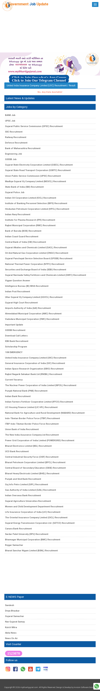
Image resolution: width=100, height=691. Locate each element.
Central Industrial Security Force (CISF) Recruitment (31, 457)
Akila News (10, 633)
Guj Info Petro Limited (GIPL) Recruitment (26, 484)
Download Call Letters (16, 335)
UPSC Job (10, 120)
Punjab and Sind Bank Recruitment (23, 479)
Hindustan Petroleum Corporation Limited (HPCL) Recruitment (37, 209)
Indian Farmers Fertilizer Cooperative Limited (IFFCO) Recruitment (39, 401)
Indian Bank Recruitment (18, 396)
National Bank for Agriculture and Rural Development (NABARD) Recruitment (45, 413)
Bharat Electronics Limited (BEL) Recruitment (28, 446)
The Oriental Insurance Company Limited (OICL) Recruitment (36, 517)
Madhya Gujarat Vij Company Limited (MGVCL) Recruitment (35, 181)
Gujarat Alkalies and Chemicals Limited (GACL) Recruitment (36, 247)
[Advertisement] (50, 31)
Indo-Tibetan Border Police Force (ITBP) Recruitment (32, 418)
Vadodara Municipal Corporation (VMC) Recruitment (32, 319)
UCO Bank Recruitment (17, 451)
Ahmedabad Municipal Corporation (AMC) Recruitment (33, 313)
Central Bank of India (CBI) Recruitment (25, 242)
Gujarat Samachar (14, 616)
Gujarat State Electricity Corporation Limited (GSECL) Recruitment (39, 165)
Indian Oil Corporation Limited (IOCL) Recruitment (30, 198)
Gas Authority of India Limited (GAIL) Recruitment (30, 490)
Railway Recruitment (15, 137)
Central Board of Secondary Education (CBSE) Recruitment (35, 468)
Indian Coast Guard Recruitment (21, 236)
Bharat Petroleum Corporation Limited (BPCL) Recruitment (35, 462)
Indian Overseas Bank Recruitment (23, 495)
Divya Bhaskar (12, 610)
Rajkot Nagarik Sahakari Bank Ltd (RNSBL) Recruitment (33, 374)
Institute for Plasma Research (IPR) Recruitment (30, 220)
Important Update (14, 324)
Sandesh (9, 605)
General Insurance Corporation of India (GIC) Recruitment (35, 363)
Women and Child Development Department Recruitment (34, 506)
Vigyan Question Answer (17, 280)
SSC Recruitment (13, 131)
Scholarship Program (16, 346)
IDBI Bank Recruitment (16, 341)
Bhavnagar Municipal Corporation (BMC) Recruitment (32, 539)
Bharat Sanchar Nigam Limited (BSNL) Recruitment (31, 550)
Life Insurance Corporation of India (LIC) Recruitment (32, 512)
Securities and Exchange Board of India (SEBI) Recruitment (35, 269)
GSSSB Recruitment (15, 330)
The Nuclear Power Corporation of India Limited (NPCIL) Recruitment (40, 385)
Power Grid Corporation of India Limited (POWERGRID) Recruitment (39, 440)
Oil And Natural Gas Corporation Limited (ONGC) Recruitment (36, 253)
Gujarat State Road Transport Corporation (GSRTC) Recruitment (38, 170)
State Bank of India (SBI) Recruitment (24, 187)
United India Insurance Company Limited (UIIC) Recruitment (35, 357)
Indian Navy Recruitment (17, 214)
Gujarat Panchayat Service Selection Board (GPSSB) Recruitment (38, 258)
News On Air (11, 638)
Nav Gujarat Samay (15, 621)
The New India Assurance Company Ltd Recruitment (32, 435)
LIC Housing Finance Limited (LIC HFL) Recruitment (31, 407)
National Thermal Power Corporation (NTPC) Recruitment (34, 264)
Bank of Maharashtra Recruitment (22, 148)
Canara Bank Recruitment (18, 528)
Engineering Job (13, 154)
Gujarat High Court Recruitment (21, 302)
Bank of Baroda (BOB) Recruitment (23, 231)
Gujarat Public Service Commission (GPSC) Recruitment (34, 126)
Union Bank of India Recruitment (22, 429)
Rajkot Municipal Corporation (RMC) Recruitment (30, 225)
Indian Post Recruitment (17, 291)
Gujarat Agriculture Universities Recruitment (28, 501)
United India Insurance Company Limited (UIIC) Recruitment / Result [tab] (41, 85)
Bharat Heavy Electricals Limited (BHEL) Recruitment (32, 473)
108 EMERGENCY (13, 352)
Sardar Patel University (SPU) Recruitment (26, 534)
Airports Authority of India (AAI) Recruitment (28, 308)
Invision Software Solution (85, 687)
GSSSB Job (11, 159)
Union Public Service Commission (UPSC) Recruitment (33, 176)
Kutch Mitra (11, 627)
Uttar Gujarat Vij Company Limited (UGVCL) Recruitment (34, 297)
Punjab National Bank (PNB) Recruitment (26, 391)
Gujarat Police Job (14, 192)
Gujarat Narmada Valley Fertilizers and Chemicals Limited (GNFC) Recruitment (45, 275)
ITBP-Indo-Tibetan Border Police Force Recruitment (32, 424)
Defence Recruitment (16, 142)
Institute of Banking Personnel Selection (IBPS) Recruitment (36, 203)
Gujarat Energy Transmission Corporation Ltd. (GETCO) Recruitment (40, 523)
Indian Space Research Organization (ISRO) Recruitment (34, 368)
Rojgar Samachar (14, 545)
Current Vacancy (13, 379)
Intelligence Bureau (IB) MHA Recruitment (26, 286)
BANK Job (10, 115)
